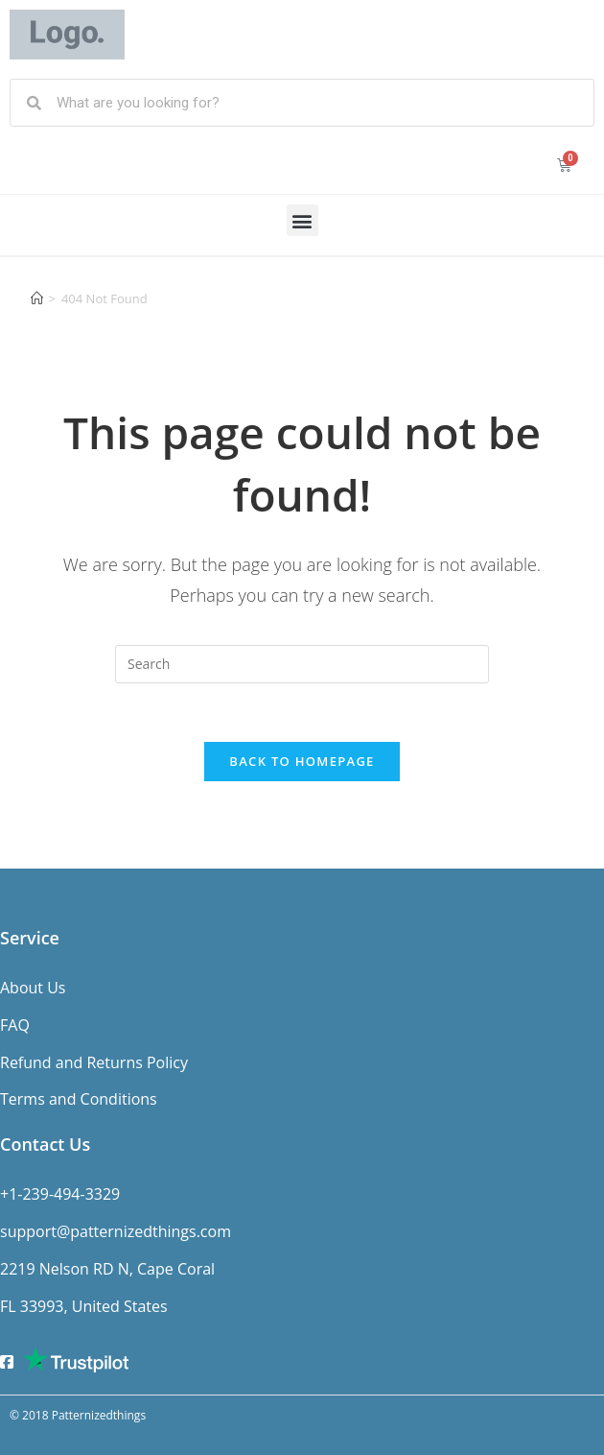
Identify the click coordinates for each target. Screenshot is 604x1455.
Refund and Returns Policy (94, 1062)
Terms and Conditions (78, 1098)
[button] (302, 220)
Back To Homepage (301, 761)
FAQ (15, 1025)
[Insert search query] (302, 664)
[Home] (37, 298)
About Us (33, 987)
